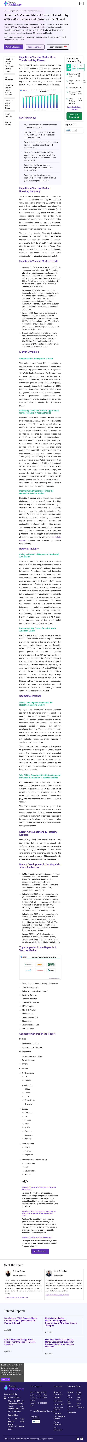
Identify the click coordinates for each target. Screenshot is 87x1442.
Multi (74, 67)
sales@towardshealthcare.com (44, 1411)
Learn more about (16, 1297)
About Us (71, 1392)
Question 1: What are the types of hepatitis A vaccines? (39, 1188)
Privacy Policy (17, 1374)
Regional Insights (8, 123)
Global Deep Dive (73, 75)
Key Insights (58, 1401)
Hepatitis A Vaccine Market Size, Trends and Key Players (9, 65)
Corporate (80, 67)
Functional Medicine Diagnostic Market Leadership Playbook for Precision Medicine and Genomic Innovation (59, 1343)
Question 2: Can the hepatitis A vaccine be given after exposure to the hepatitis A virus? (39, 1213)
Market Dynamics (8, 115)
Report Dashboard (58, 47)
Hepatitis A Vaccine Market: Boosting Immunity (9, 90)
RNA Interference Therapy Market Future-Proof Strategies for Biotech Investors (20, 1341)
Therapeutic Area (14, 11)
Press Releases (59, 1404)
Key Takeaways (9, 78)
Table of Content (34, 47)
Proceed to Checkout (74, 116)
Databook (72, 88)
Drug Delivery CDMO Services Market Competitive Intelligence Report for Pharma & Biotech (20, 1320)
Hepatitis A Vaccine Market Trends (9, 104)
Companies (58, 1413)
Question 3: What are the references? (37, 1237)
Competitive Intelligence (73, 93)
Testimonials (72, 1412)
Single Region (76, 82)
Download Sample (13, 47)
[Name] (81, 3)
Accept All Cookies (5, 1379)
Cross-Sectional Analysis (72, 101)
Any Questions (40, 1251)
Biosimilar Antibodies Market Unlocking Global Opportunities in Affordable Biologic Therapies (61, 1322)
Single (69, 67)
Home (5, 11)
